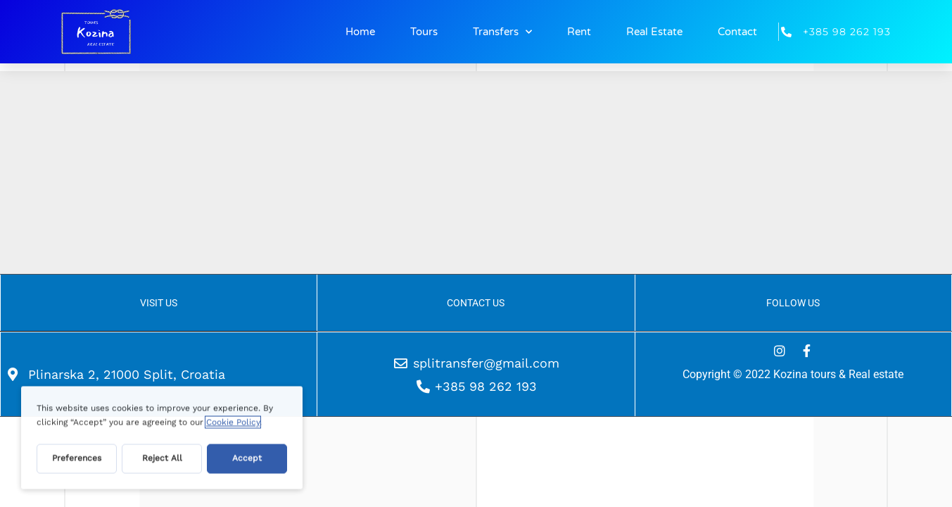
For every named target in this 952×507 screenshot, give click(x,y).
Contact (737, 31)
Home (360, 31)
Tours (424, 31)
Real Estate (654, 31)
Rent (579, 31)
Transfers (502, 32)
